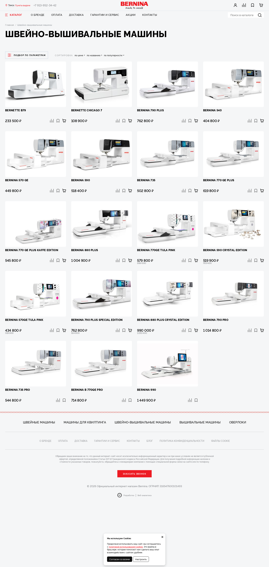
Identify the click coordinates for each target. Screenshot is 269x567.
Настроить (141, 559)
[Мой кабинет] (235, 5)
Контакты (149, 14)
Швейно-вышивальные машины (143, 422)
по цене (79, 55)
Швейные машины (39, 422)
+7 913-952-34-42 (45, 5)
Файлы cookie (220, 440)
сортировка (64, 55)
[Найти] (260, 15)
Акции (130, 14)
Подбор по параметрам (27, 55)
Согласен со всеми (119, 559)
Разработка (129, 495)
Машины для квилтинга (85, 422)
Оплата (56, 14)
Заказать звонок (134, 473)
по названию (93, 55)
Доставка (76, 14)
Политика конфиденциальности (182, 440)
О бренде (37, 14)
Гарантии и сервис (104, 14)
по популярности (113, 55)
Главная (9, 24)
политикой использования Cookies (126, 546)
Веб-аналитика (144, 495)
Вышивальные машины (200, 422)
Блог (150, 440)
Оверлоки (237, 422)
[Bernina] (134, 5)
